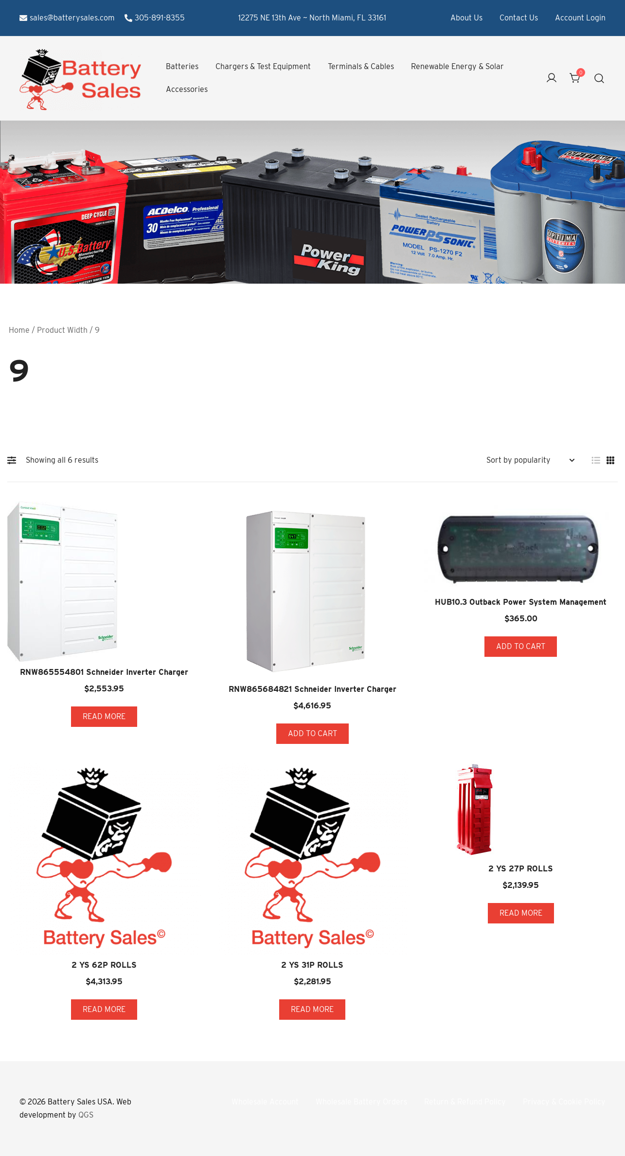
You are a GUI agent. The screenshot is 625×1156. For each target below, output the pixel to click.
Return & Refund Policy (465, 1101)
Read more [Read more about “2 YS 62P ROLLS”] (104, 1009)
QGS (85, 1115)
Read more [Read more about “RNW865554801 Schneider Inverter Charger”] (104, 716)
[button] (14, 460)
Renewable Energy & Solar (457, 66)
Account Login (580, 17)
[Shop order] (530, 460)
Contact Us (519, 17)
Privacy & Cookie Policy (564, 1101)
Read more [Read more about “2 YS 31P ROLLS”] (312, 1009)
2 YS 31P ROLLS (312, 965)
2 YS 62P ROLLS (104, 965)
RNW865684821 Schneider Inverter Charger (312, 689)
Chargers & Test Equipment (263, 66)
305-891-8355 (155, 17)
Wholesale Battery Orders (361, 1101)
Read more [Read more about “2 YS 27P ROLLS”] (521, 913)
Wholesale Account (265, 1101)
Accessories (187, 89)
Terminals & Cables (361, 66)
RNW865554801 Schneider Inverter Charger (104, 672)
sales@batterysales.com (67, 17)
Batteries (182, 66)
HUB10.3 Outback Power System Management (521, 602)
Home (19, 330)
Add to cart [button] (312, 733)
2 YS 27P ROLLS (520, 868)
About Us (466, 17)
